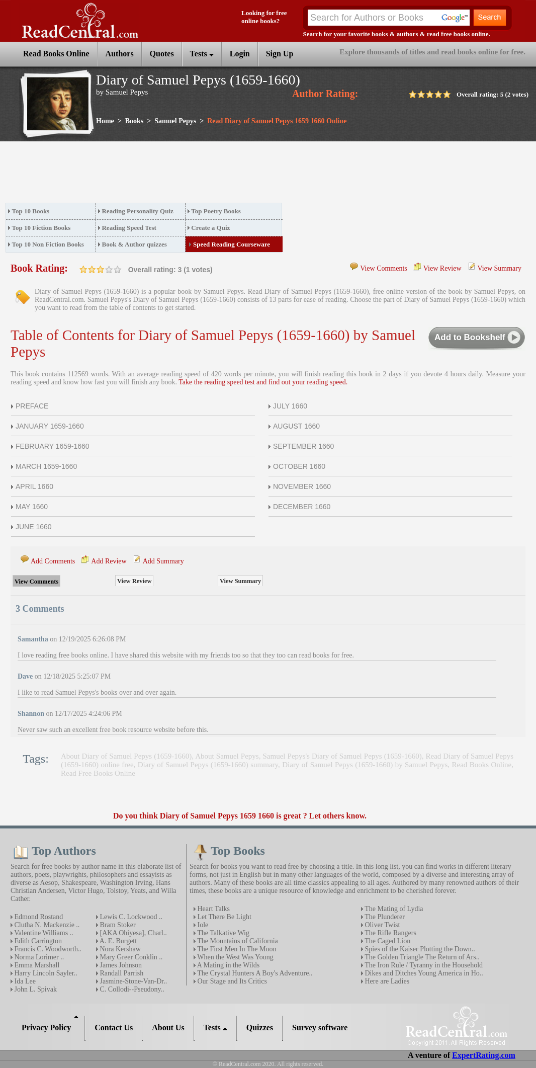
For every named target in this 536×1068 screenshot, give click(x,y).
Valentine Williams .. (43, 933)
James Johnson (120, 965)
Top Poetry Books (215, 211)
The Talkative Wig (222, 933)
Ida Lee (24, 981)
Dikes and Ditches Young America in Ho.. (423, 973)
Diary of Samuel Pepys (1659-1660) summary (208, 765)
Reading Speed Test (129, 227)
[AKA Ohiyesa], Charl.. (132, 933)
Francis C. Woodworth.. (47, 949)
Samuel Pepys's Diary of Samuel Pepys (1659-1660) (342, 756)
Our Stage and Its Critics (231, 981)
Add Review (108, 561)
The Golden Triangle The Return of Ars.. (421, 957)
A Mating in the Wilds (227, 965)
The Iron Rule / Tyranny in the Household (423, 965)
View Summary (499, 268)
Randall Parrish (120, 973)
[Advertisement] (189, 175)
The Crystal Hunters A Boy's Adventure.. (254, 973)
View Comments (383, 268)
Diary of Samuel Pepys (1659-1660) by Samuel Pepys (365, 765)
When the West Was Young (235, 957)
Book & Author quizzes (134, 244)
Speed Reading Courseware (231, 244)
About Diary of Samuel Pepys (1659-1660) (126, 756)
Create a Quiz (210, 227)
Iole (202, 925)
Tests (202, 53)
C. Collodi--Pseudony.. (131, 989)
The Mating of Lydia (393, 909)
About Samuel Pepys (226, 756)
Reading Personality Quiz (137, 211)
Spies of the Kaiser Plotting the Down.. (419, 949)
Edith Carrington (37, 941)
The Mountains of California (237, 941)
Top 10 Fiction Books (41, 227)
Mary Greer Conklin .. (130, 957)
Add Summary (163, 561)
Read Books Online (481, 765)
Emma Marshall (36, 965)
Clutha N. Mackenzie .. (46, 925)
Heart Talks (213, 909)
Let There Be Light (223, 917)
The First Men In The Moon (236, 949)
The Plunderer (384, 917)
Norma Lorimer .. (38, 957)
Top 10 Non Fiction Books (48, 244)
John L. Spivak (35, 989)
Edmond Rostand (38, 917)
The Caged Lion (386, 941)
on (83, 269)
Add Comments (53, 561)
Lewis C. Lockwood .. (130, 917)
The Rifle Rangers (389, 933)
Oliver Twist (381, 925)
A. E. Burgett (117, 941)
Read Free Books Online (98, 773)
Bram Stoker (117, 925)
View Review (442, 268)
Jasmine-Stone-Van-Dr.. (132, 981)
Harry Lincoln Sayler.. (45, 973)
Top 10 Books (31, 211)
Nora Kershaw (119, 949)
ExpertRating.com (483, 1055)
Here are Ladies (386, 981)
